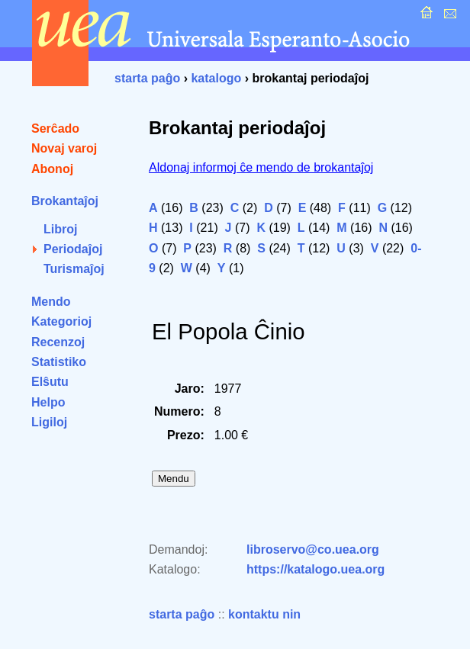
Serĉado (55, 128)
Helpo (48, 402)
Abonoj (52, 168)
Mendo (51, 301)
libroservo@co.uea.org (312, 549)
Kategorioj (61, 321)
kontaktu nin (264, 614)
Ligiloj (49, 422)
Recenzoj (58, 342)
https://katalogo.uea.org (315, 569)
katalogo (216, 78)
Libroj (60, 229)
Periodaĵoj (72, 249)
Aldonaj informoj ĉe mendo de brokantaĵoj (261, 167)
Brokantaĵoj (64, 200)
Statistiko (58, 361)
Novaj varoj (64, 148)
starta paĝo (147, 78)
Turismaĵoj (74, 268)
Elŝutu (50, 381)
